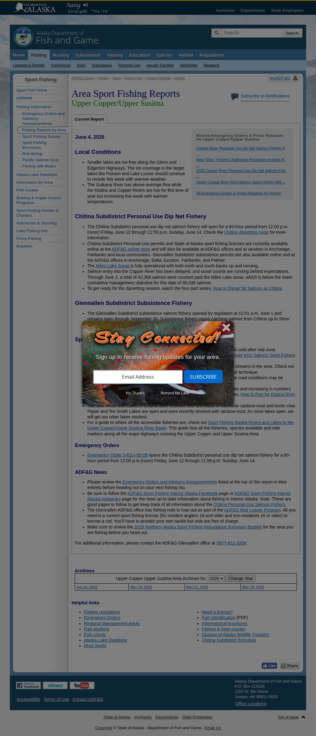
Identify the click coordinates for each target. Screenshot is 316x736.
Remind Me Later (175, 393)
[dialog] (158, 363)
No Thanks (135, 393)
